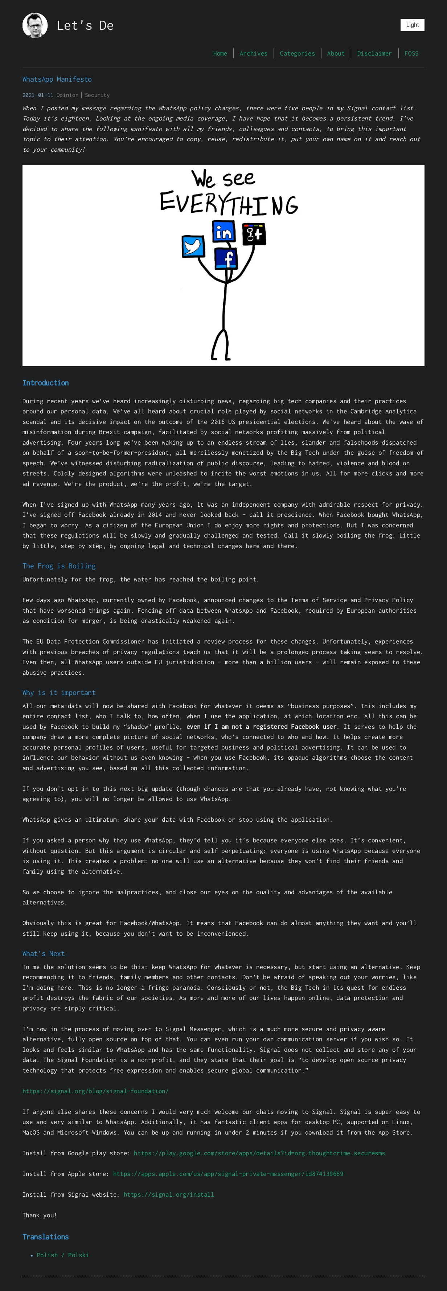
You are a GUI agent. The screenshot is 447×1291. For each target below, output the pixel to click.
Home (220, 53)
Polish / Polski (63, 1254)
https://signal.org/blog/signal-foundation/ (95, 1090)
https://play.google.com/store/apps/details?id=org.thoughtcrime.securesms (259, 1152)
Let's (75, 25)
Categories (297, 53)
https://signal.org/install (169, 1194)
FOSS (411, 53)
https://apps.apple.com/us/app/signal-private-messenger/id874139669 (228, 1173)
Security (97, 95)
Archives (254, 53)
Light (412, 25)
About (336, 53)
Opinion (67, 95)
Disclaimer (374, 53)
